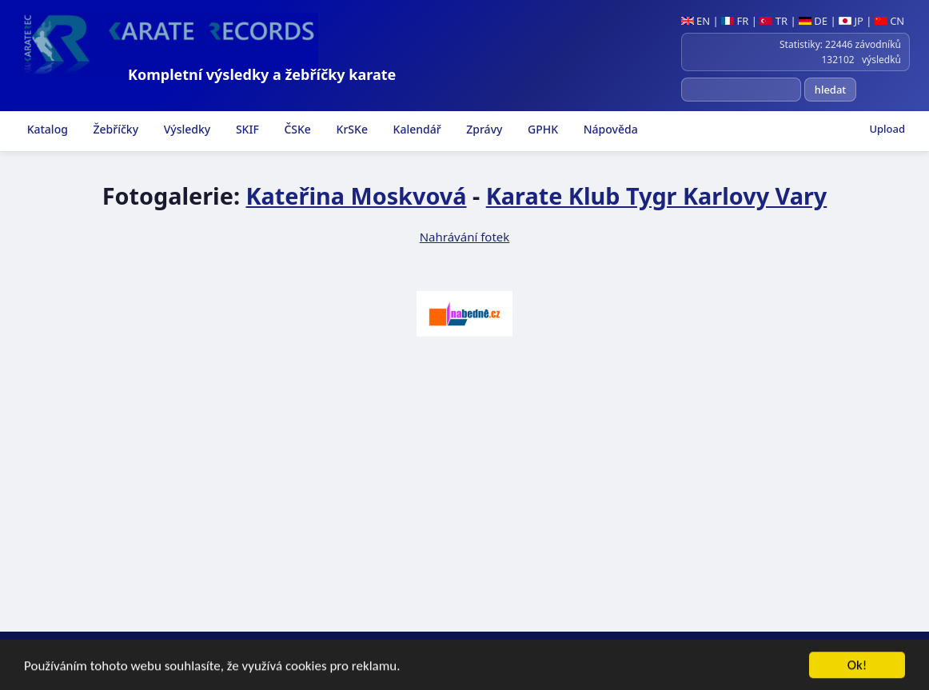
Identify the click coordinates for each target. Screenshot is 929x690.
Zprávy (483, 129)
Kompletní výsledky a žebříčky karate (262, 74)
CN (889, 21)
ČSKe (296, 129)
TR (773, 21)
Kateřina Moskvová (355, 195)
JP (851, 21)
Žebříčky (114, 129)
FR (734, 21)
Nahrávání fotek (465, 237)
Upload (887, 129)
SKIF (246, 129)
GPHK (541, 129)
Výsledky (185, 129)
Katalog (46, 129)
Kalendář (415, 129)
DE (813, 21)
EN (696, 21)
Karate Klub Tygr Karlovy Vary (656, 195)
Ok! (857, 666)
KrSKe (350, 129)
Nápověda (609, 129)
